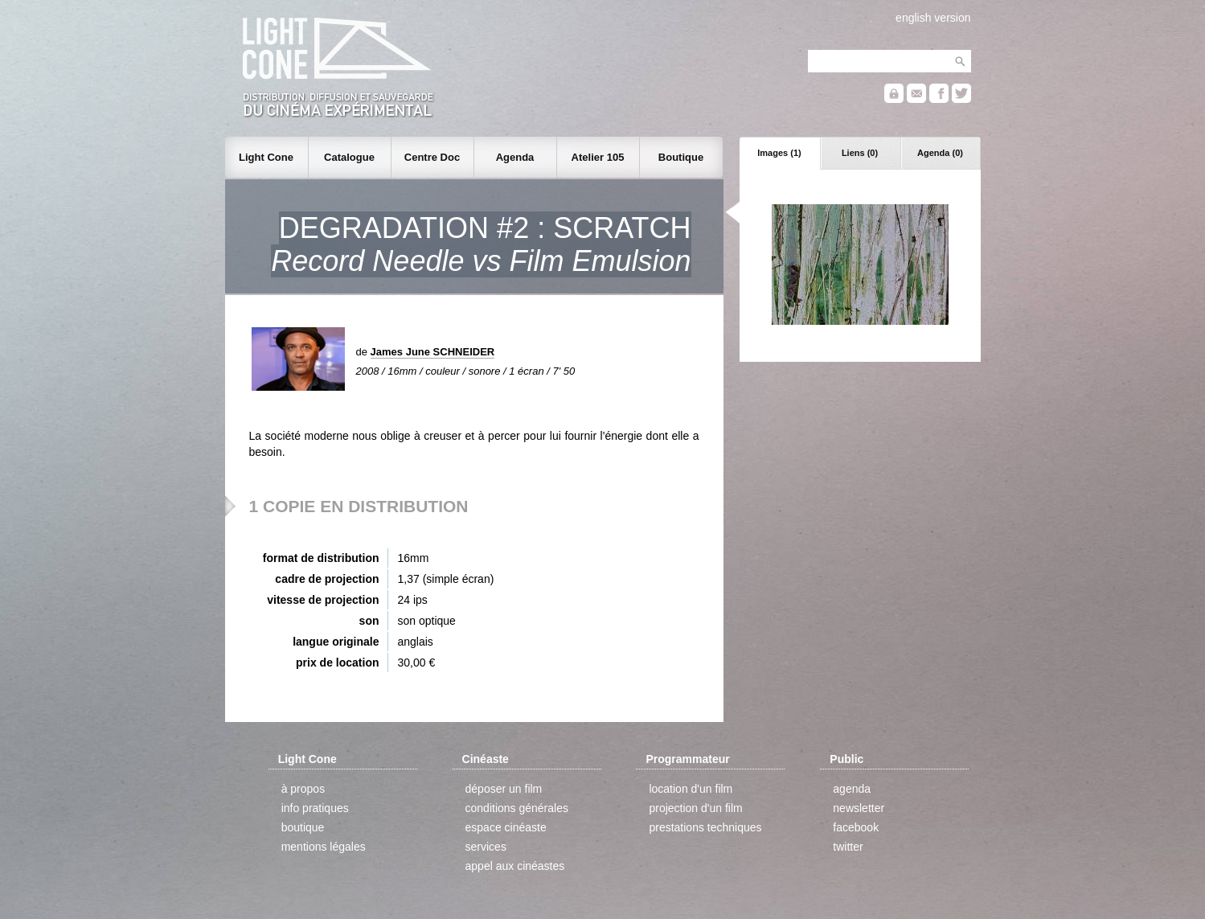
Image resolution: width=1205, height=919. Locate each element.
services (485, 846)
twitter (848, 846)
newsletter (858, 808)
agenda (852, 788)
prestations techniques (705, 827)
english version (933, 17)
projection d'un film (695, 808)
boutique (303, 827)
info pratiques (315, 808)
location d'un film (690, 788)
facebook (856, 827)
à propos (303, 788)
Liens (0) (860, 153)
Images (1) (779, 153)
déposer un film (504, 788)
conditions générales (516, 808)
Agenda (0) (940, 153)
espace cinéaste (506, 827)
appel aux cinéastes (515, 866)
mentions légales (323, 846)
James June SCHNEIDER (433, 352)
